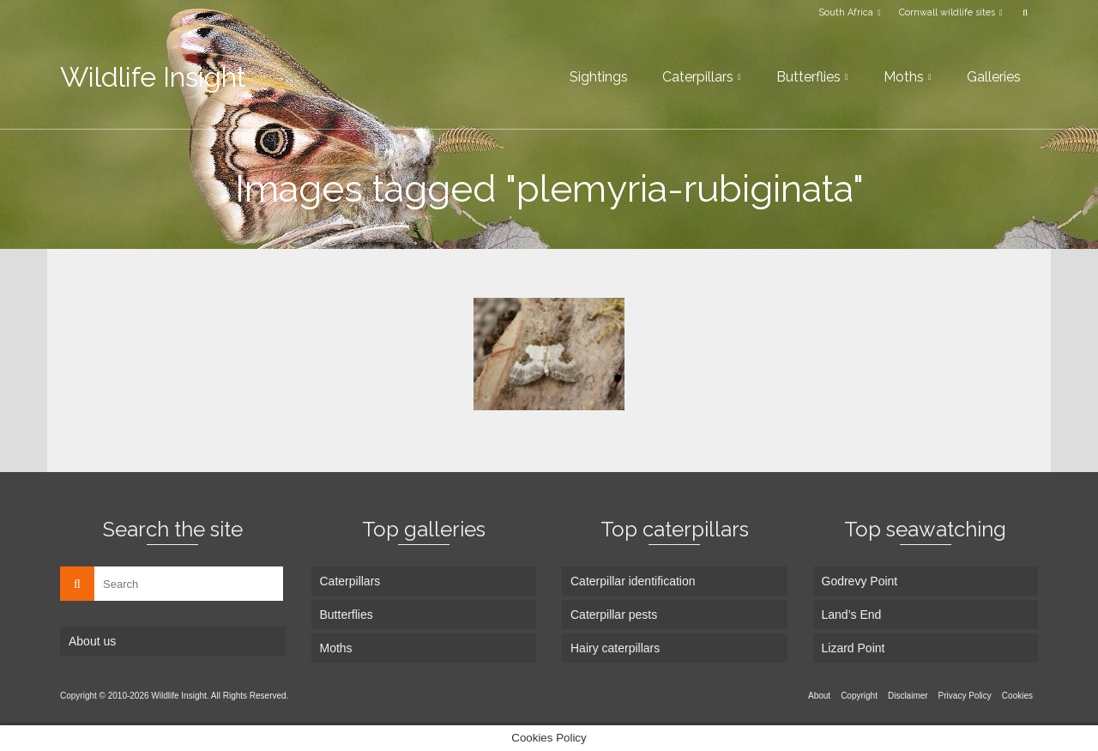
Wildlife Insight (153, 77)
